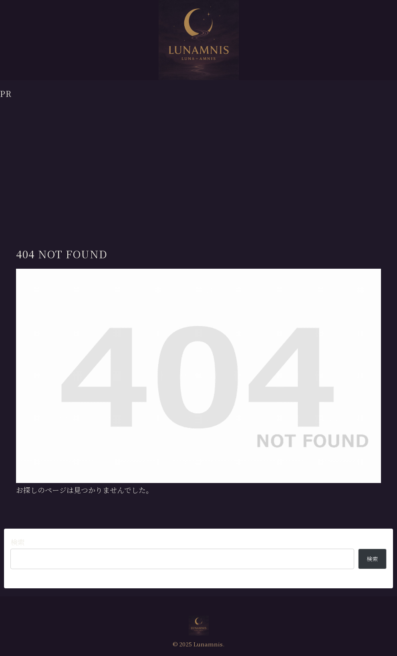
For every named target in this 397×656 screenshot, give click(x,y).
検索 (17, 542)
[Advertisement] (198, 156)
